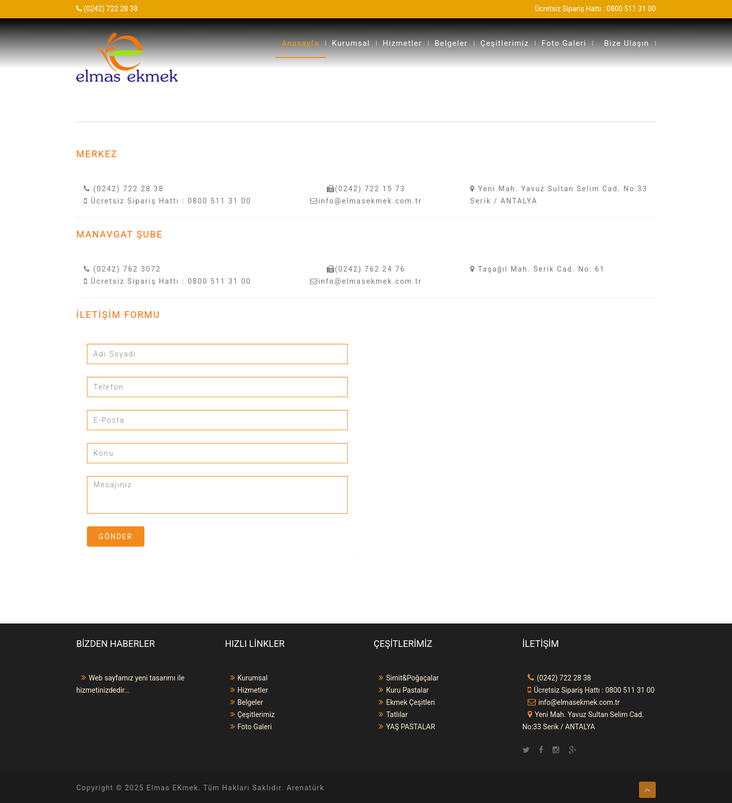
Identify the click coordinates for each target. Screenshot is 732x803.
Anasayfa (300, 43)
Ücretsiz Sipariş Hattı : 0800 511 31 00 (167, 201)
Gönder (116, 536)
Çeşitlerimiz (504, 43)
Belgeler (451, 43)
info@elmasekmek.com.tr (366, 201)
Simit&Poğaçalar (406, 678)
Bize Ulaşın (626, 43)
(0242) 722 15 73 (366, 189)
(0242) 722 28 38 (124, 189)
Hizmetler (402, 43)
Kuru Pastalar (401, 690)
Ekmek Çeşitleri (404, 702)
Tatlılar (391, 714)
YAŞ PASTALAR (404, 727)
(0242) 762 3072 (122, 269)
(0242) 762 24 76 (366, 269)
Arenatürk (305, 788)
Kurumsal (351, 43)
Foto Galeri (563, 43)
